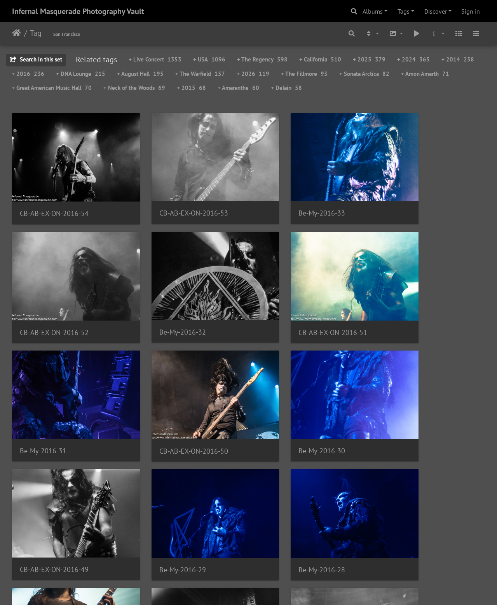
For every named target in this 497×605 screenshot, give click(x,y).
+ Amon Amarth (425, 73)
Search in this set (36, 59)
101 (326, 559)
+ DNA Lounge (80, 73)
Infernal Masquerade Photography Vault (78, 11)
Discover (435, 11)
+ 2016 (28, 73)
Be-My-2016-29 (285, 413)
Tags (404, 11)
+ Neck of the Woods (134, 87)
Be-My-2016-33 (285, 200)
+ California (320, 59)
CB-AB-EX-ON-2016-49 (175, 413)
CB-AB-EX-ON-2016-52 (417, 201)
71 (266, 559)
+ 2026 (253, 73)
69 (227, 559)
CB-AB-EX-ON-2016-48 (54, 519)
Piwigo (264, 589)
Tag (36, 33)
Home (16, 33)
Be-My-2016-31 (285, 307)
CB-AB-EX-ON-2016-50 (417, 307)
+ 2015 (191, 87)
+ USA (209, 59)
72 (285, 559)
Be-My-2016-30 (43, 413)
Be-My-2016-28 (406, 413)
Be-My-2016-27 (164, 519)
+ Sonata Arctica (364, 73)
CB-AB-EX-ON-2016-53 (175, 200)
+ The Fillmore (304, 73)
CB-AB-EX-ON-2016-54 (54, 201)
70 (246, 559)
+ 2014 (457, 59)
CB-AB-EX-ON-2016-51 (175, 307)
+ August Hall (140, 73)
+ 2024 (413, 59)
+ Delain (286, 87)
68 (207, 559)
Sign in (470, 11)
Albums (373, 11)
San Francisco (66, 34)
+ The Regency (262, 59)
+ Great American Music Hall (52, 87)
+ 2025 (369, 59)
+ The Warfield (200, 73)
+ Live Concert (155, 59)
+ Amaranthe (238, 87)
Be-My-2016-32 (43, 307)
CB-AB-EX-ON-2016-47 (296, 519)
